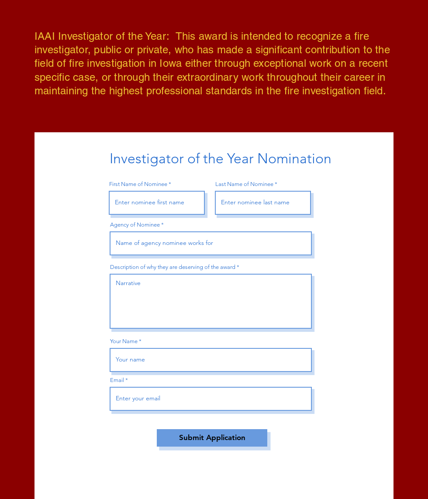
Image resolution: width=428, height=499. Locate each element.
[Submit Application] (212, 438)
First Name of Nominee (138, 184)
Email (117, 380)
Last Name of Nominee (244, 184)
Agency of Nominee (135, 224)
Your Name (124, 341)
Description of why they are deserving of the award (172, 267)
